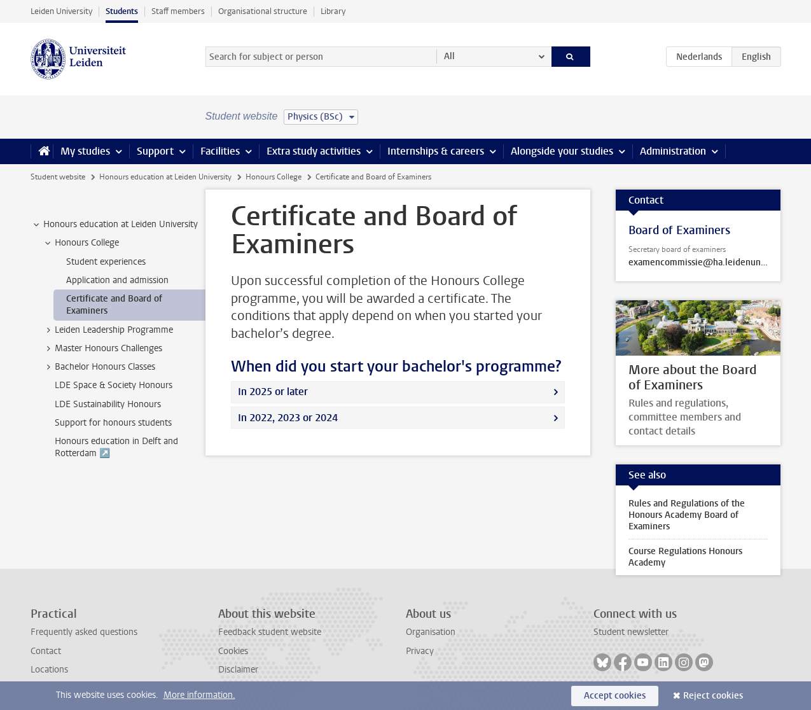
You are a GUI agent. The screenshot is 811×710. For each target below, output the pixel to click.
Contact (46, 651)
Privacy (420, 651)
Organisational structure (262, 11)
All (449, 56)
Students (122, 11)
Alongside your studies (562, 151)
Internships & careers (435, 151)
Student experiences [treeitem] (106, 262)
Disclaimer (238, 670)
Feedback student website (269, 632)
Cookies (233, 651)
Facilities (220, 151)
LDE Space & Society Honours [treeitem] (113, 385)
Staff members (178, 11)
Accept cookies (615, 696)
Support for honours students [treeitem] (113, 423)
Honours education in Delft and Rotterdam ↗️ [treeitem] (116, 447)
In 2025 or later (273, 391)
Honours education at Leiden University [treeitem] (114, 224)
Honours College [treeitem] (81, 243)
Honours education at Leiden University (165, 177)
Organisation (430, 632)
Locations (49, 670)
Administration (673, 151)
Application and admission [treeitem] (117, 280)
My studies (85, 151)
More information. (199, 695)
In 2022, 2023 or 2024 (288, 417)
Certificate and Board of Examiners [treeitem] (114, 305)
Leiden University (61, 11)
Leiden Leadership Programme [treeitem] (108, 330)
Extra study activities (314, 151)
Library (333, 11)
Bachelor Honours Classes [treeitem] (99, 367)
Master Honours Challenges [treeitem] (102, 348)
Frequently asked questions (84, 632)
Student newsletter (631, 632)
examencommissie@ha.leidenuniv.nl (698, 262)
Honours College (274, 177)
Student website (58, 177)
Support (155, 151)
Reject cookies (713, 696)
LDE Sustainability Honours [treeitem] (108, 404)
